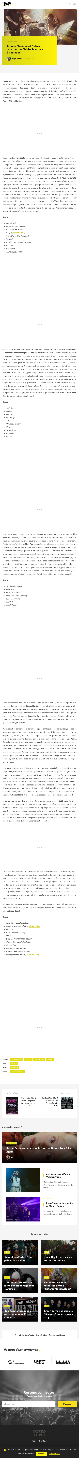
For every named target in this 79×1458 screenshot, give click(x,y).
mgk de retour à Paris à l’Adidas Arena (58, 1175)
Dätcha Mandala (16, 1059)
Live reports (12, 41)
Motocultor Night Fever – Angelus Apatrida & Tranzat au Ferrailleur (29, 1102)
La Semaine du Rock (17, 1072)
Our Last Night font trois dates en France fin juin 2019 (50, 1102)
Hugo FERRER (17, 59)
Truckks (49, 1059)
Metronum (14, 1068)
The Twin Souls (39, 1059)
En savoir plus (54, 1453)
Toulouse (14, 1063)
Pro (33, 1444)
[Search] (70, 4)
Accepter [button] (41, 1454)
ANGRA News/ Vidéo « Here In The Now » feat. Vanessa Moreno (39, 1335)
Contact (43, 1444)
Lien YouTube (18, 232)
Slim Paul (28, 1059)
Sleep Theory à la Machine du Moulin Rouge (59, 1204)
